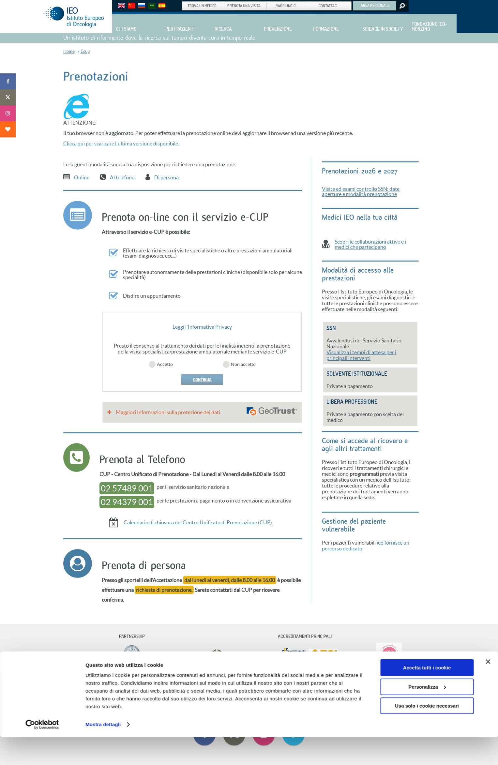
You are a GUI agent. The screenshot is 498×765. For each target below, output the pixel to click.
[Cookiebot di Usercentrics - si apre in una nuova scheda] (42, 752)
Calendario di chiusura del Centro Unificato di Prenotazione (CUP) (198, 522)
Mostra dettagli (103, 752)
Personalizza (427, 714)
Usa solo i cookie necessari (427, 733)
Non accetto (243, 364)
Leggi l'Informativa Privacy (202, 327)
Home (69, 51)
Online (81, 177)
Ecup (85, 51)
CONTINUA (202, 379)
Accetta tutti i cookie (427, 695)
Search (401, 6)
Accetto (165, 364)
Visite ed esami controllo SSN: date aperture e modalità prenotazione (361, 191)
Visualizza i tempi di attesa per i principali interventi (361, 355)
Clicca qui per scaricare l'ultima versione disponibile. (121, 143)
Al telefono (122, 177)
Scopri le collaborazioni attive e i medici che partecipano (370, 244)
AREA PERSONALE (375, 5)
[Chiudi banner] (488, 689)
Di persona (166, 177)
